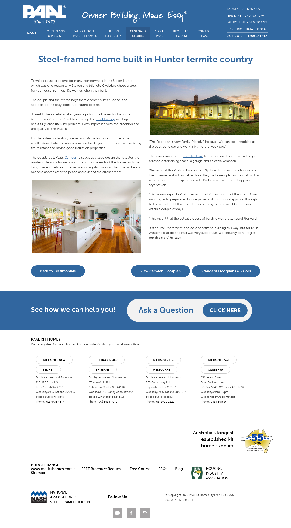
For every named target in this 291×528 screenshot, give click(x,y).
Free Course (140, 469)
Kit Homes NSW (54, 360)
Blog (179, 469)
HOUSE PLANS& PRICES (54, 33)
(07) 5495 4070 (108, 401)
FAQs (162, 469)
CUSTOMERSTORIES (138, 33)
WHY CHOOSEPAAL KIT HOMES (85, 33)
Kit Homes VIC (163, 360)
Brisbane (102, 369)
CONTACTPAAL (205, 33)
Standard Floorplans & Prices (226, 271)
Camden (71, 157)
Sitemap (38, 473)
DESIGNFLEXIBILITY (113, 33)
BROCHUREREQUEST (181, 33)
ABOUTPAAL (160, 33)
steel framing (105, 119)
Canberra (215, 369)
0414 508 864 (219, 401)
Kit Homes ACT (218, 360)
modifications (193, 156)
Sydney (48, 369)
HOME (31, 33)
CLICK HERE (225, 310)
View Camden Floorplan (160, 271)
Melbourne (161, 369)
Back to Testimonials (58, 271)
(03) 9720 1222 (164, 401)
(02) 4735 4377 (55, 401)
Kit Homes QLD (107, 360)
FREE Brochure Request (101, 469)
